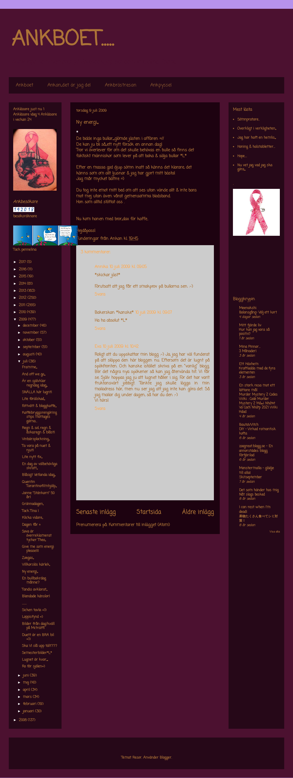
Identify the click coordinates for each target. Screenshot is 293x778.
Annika (101, 267)
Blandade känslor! (36, 596)
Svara (100, 294)
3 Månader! (247, 351)
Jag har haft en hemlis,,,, (256, 137)
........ (24, 603)
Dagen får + (31, 525)
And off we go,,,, (33, 374)
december (31, 325)
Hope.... (242, 156)
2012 (23, 298)
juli (26, 361)
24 (29, 120)
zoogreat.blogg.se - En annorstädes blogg (256, 449)
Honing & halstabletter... (256, 147)
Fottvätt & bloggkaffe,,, (39, 406)
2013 (23, 291)
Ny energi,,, (30, 571)
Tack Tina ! (30, 511)
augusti (29, 354)
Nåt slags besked (252, 494)
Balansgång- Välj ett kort (258, 312)
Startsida (149, 512)
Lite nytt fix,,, (32, 457)
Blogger (165, 757)
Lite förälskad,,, (33, 399)
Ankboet (24, 85)
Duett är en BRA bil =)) (38, 637)
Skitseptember (250, 477)
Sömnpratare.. (248, 119)
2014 (23, 284)
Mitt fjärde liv (250, 325)
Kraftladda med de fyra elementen (257, 371)
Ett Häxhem (248, 364)
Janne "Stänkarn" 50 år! (38, 495)
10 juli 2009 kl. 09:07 (153, 313)
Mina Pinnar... (249, 347)
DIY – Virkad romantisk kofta (257, 431)
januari (29, 711)
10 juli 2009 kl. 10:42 (121, 347)
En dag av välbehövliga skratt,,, (39, 466)
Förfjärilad (246, 455)
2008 (23, 720)
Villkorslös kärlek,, (36, 564)
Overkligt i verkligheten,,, (256, 128)
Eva (98, 347)
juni (26, 675)
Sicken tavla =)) (34, 610)
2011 (22, 305)
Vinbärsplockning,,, (36, 439)
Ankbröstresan (120, 85)
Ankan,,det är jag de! (69, 85)
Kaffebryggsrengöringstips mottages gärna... (39, 417)
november (31, 332)
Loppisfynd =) (32, 617)
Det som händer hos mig (259, 490)
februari (30, 704)
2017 (23, 262)
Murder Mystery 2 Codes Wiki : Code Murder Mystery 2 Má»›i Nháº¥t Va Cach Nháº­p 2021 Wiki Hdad (258, 403)
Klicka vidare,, (32, 518)
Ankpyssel (161, 85)
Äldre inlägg (198, 512)
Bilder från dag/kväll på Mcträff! (38, 626)
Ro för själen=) (33, 666)
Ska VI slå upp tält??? (39, 646)
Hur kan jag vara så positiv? (254, 332)
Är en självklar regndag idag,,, (34, 383)
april (27, 690)
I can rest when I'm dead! (254, 510)
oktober (29, 340)
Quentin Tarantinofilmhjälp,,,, (39, 484)
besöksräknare (25, 216)
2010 (23, 312)
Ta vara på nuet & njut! (36, 448)
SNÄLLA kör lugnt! (37, 392)
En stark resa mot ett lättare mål (257, 388)
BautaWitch (248, 425)
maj (26, 682)
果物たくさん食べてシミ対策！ (258, 518)
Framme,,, (29, 367)
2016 (23, 269)
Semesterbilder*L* (37, 653)
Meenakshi (247, 308)
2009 (23, 319)
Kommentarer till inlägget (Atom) (139, 525)
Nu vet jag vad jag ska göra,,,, (254, 167)
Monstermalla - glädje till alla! (256, 471)
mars (28, 697)
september (32, 347)
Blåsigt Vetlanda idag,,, (38, 475)
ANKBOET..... (63, 39)
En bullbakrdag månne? (34, 580)
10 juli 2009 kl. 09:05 (128, 267)
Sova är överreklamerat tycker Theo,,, (37, 536)
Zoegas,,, (28, 558)
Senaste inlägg (96, 512)
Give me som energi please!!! (38, 549)
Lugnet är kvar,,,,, (35, 659)
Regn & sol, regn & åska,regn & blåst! (38, 430)
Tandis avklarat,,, (34, 589)
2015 (23, 276)
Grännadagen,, (32, 504)
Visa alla (275, 532)
